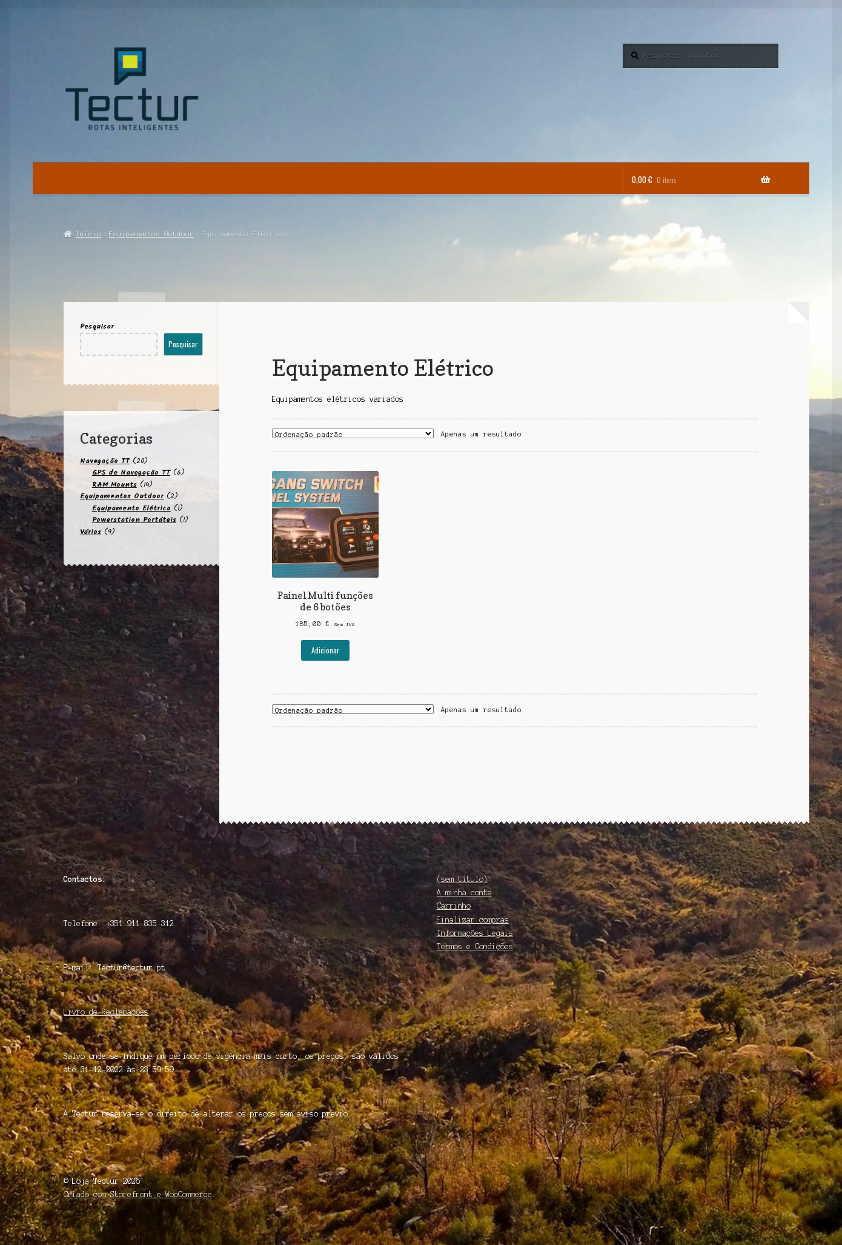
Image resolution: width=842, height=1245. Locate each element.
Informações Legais (475, 933)
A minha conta (464, 892)
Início (88, 234)
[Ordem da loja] (353, 433)
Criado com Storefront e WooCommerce (138, 1194)
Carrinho (454, 906)
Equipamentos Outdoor (151, 234)
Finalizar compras (473, 920)
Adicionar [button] (325, 650)
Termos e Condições (475, 946)
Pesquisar (97, 326)
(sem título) (462, 879)
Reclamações (125, 1012)
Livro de (83, 1012)
